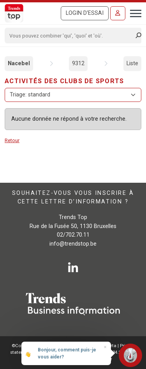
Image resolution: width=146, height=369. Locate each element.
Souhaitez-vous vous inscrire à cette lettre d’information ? (73, 197)
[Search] (70, 35)
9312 (78, 63)
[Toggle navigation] (133, 12)
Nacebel (19, 63)
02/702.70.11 (73, 235)
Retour (12, 140)
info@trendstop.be (73, 244)
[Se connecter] (117, 13)
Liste (132, 63)
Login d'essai (85, 13)
